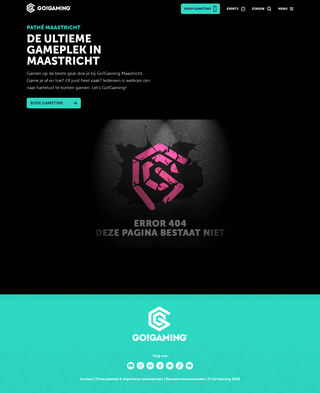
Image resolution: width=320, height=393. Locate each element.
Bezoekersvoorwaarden (185, 379)
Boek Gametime (46, 103)
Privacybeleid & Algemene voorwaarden (129, 379)
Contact (87, 379)
